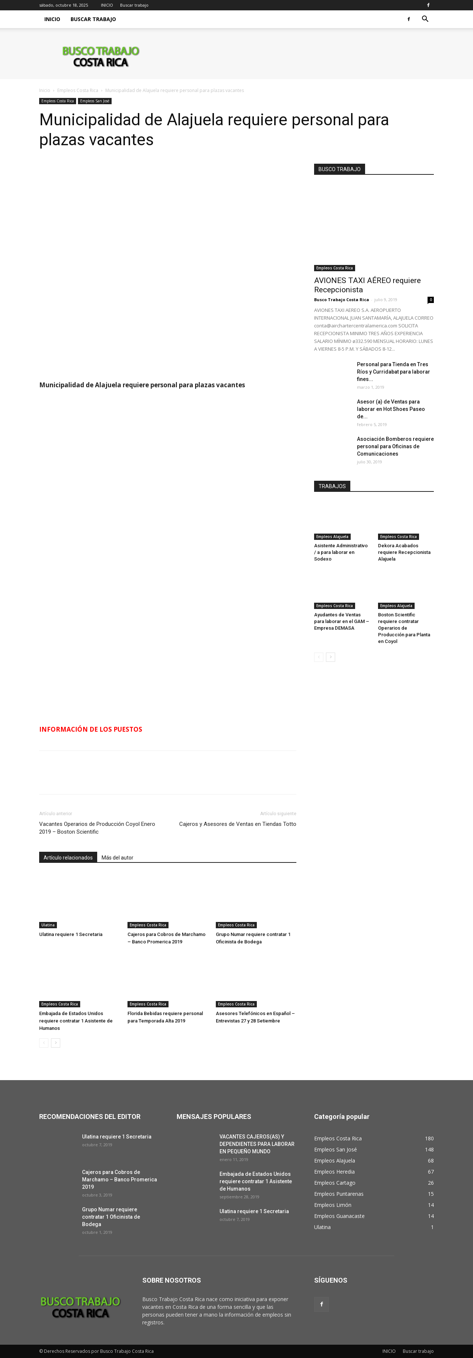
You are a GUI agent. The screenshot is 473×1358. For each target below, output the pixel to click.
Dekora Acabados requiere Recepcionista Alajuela (404, 552)
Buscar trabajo (134, 5)
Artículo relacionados (68, 858)
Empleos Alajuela (332, 536)
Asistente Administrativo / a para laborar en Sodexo (341, 552)
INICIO (107, 5)
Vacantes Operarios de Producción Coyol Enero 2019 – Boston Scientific (97, 828)
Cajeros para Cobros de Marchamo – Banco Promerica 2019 (119, 1179)
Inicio (44, 90)
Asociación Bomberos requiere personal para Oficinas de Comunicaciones (395, 446)
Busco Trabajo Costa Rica (341, 299)
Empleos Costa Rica (77, 90)
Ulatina (48, 925)
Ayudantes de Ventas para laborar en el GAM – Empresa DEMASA (341, 621)
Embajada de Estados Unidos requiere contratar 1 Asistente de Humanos (76, 1021)
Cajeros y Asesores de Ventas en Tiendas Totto (237, 824)
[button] (425, 19)
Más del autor (117, 858)
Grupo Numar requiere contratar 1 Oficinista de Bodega (111, 1216)
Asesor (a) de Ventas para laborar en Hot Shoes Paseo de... (391, 409)
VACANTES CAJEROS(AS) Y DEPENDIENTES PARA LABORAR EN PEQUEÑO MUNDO (257, 1144)
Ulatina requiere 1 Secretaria (70, 934)
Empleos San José (94, 100)
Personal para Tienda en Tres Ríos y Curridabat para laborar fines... (393, 371)
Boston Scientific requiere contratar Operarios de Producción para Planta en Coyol (404, 628)
